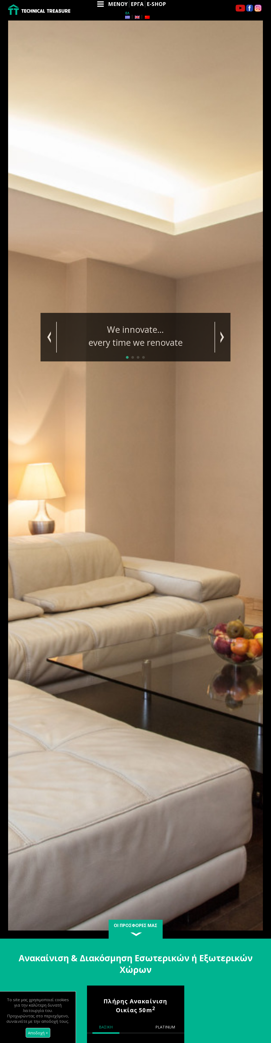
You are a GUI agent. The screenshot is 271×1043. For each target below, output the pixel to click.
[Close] (38, 1033)
